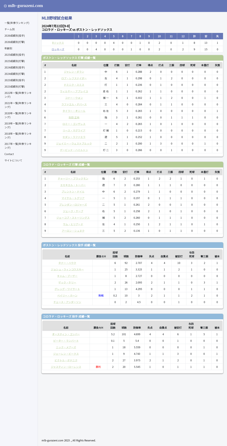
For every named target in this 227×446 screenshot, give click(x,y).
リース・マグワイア (74, 130)
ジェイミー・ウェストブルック (74, 143)
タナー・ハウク (67, 263)
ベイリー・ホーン (67, 295)
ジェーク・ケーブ (73, 211)
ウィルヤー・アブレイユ (74, 91)
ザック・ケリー (67, 282)
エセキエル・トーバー (73, 185)
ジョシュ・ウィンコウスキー (67, 269)
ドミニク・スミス (74, 85)
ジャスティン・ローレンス (66, 367)
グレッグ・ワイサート (67, 289)
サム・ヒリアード (73, 224)
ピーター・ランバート (66, 341)
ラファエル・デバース (74, 104)
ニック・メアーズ (66, 347)
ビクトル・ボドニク (66, 360)
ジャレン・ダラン (74, 72)
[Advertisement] (132, 404)
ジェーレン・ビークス (66, 354)
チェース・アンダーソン (67, 302)
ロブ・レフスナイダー (74, 78)
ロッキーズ (58, 49)
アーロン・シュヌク (73, 231)
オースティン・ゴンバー (66, 334)
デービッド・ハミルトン (74, 150)
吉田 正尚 (74, 117)
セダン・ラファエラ (73, 137)
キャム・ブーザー (67, 276)
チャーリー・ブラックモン (73, 178)
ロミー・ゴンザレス (73, 124)
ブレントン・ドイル (73, 191)
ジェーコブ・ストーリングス (73, 217)
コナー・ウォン (74, 98)
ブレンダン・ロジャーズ (73, 204)
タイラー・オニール (73, 111)
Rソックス (58, 43)
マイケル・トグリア (73, 198)
